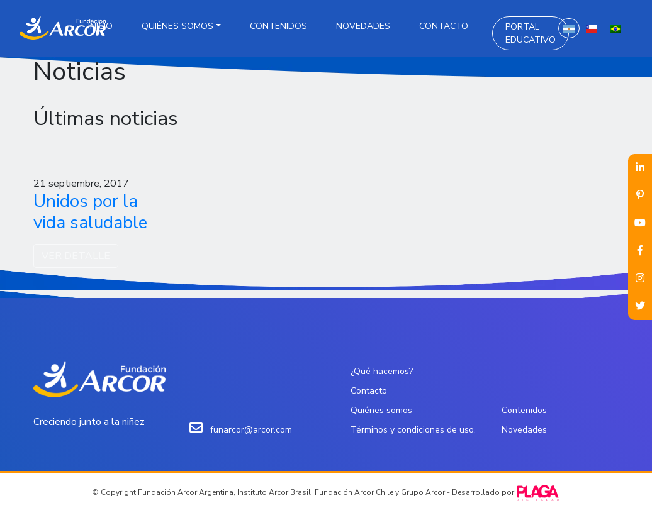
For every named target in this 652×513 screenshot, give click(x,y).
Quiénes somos (177, 26)
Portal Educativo (530, 33)
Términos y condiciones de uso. (413, 430)
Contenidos (278, 26)
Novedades (363, 26)
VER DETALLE (76, 256)
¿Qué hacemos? (382, 371)
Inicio (100, 26)
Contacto (443, 26)
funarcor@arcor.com (251, 430)
